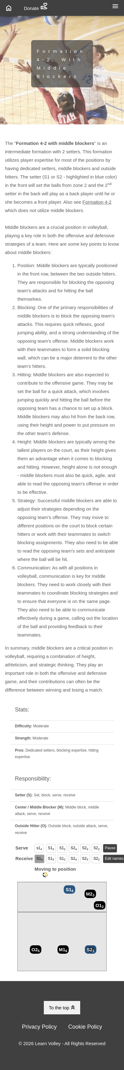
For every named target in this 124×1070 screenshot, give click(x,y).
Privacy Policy (39, 1027)
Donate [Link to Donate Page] (36, 6)
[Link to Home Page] (9, 8)
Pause (110, 848)
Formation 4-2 (96, 202)
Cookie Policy (85, 1027)
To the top (63, 1007)
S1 (51, 848)
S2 (74, 848)
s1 (39, 848)
